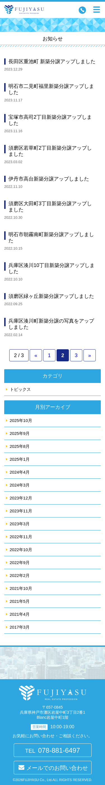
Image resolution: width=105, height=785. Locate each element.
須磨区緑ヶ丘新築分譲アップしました (51, 296)
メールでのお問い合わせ (57, 768)
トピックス (20, 389)
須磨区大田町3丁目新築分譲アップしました (50, 207)
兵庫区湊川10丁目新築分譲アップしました (51, 268)
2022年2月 (20, 575)
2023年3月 (20, 523)
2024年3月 (20, 485)
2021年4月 (20, 614)
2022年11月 (21, 536)
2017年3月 (20, 627)
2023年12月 (21, 498)
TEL (52, 750)
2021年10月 (21, 588)
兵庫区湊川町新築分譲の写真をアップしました (51, 324)
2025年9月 (20, 433)
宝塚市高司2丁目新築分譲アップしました (50, 120)
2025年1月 (20, 459)
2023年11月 (21, 510)
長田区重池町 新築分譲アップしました (51, 61)
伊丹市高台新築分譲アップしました (48, 179)
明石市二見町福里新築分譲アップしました (51, 89)
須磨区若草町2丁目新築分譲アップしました (50, 151)
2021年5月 (20, 601)
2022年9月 (20, 562)
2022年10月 (21, 549)
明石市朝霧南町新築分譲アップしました (51, 237)
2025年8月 (20, 446)
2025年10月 (21, 420)
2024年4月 (20, 472)
